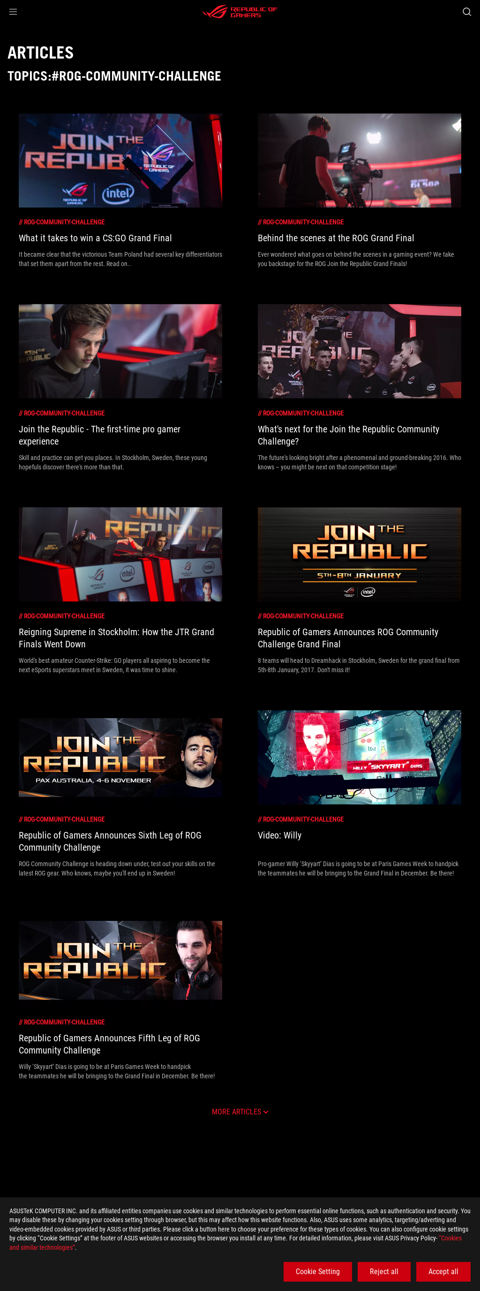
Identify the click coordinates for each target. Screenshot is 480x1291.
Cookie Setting (318, 1271)
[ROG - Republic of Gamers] (240, 12)
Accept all (443, 1271)
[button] (13, 11)
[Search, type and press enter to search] (466, 11)
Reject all (384, 1271)
